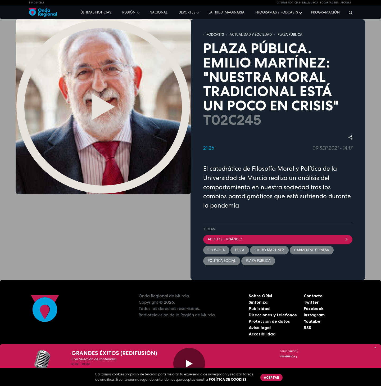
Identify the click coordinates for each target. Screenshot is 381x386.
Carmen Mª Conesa (311, 250)
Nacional (158, 12)
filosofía (216, 250)
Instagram (314, 314)
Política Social (222, 260)
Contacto (313, 295)
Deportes (187, 12)
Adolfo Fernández (278, 239)
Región (128, 12)
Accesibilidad (262, 333)
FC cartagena (329, 2)
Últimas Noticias (288, 2)
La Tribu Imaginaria (226, 12)
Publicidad (259, 308)
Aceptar (271, 377)
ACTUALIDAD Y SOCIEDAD (251, 34)
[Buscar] (348, 12)
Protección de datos (269, 321)
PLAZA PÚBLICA (290, 34)
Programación (325, 12)
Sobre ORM (260, 295)
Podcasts (215, 34)
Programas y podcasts (276, 12)
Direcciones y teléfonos (273, 314)
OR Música (289, 356)
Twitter (311, 302)
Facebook (314, 308)
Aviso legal (260, 327)
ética (239, 250)
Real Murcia (310, 2)
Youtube (312, 321)
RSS (307, 327)
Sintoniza (258, 302)
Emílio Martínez (269, 250)
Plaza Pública (258, 260)
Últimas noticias (95, 12)
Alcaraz (346, 2)
